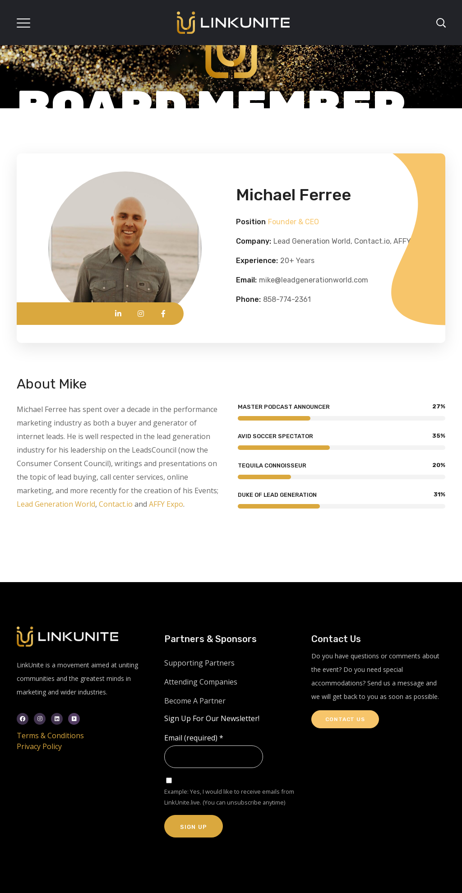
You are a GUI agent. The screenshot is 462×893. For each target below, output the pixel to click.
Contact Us (345, 719)
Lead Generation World (56, 504)
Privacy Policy (39, 746)
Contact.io (116, 504)
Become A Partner (195, 701)
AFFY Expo (166, 504)
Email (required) (193, 738)
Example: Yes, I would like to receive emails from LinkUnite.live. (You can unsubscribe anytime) (229, 796)
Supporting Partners (199, 663)
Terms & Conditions (50, 735)
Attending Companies (200, 682)
